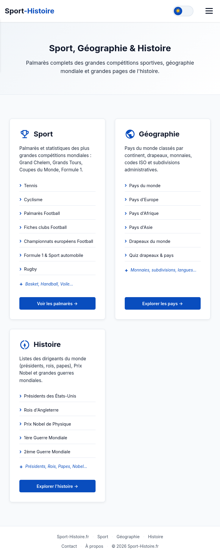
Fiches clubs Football (45, 227)
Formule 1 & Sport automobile (53, 255)
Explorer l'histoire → (57, 486)
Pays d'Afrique (144, 213)
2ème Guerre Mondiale (47, 451)
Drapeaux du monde (149, 241)
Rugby (30, 268)
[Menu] (209, 11)
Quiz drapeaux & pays (151, 255)
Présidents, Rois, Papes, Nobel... (56, 466)
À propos (94, 546)
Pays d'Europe (143, 199)
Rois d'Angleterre (41, 409)
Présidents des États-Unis (50, 395)
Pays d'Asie (140, 227)
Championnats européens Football (58, 241)
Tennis (31, 185)
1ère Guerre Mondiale (45, 437)
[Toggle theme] (183, 11)
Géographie (128, 536)
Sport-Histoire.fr (73, 536)
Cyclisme (33, 199)
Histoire (155, 536)
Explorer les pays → (162, 303)
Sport (29, 11)
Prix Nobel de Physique (47, 423)
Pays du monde (144, 185)
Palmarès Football (42, 213)
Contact (69, 546)
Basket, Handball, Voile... (49, 284)
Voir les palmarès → (57, 303)
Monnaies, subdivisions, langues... (163, 270)
